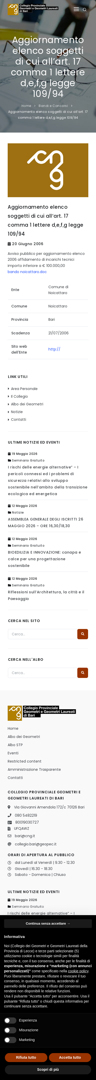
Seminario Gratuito (28, 460)
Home (26, 106)
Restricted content (24, 761)
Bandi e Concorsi (53, 106)
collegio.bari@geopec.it (36, 844)
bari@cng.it (25, 835)
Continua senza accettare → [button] (48, 923)
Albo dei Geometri (27, 404)
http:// (54, 349)
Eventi (13, 753)
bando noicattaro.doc (27, 271)
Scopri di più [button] (48, 1069)
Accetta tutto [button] (70, 1057)
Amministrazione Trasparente (34, 769)
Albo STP (15, 744)
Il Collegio (19, 396)
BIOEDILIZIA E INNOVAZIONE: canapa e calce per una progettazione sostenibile (44, 559)
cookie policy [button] (78, 971)
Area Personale (24, 388)
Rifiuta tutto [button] (26, 1057)
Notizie (17, 411)
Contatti (18, 419)
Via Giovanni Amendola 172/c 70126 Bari (49, 807)
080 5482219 (26, 815)
